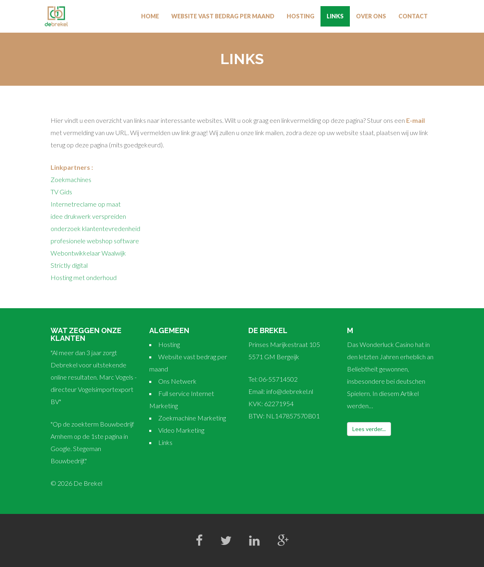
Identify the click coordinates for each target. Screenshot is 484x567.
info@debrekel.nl (289, 391)
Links (335, 16)
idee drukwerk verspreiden (88, 216)
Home (150, 16)
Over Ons (371, 16)
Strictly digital (69, 265)
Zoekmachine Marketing (192, 418)
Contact (413, 16)
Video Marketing (181, 430)
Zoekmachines (71, 179)
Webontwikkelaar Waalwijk (88, 253)
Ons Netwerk (177, 381)
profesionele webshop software (95, 241)
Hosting (300, 16)
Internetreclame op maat (86, 204)
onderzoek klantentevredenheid (95, 228)
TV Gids (61, 192)
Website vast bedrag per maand (222, 16)
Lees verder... (369, 428)
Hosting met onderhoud (84, 277)
